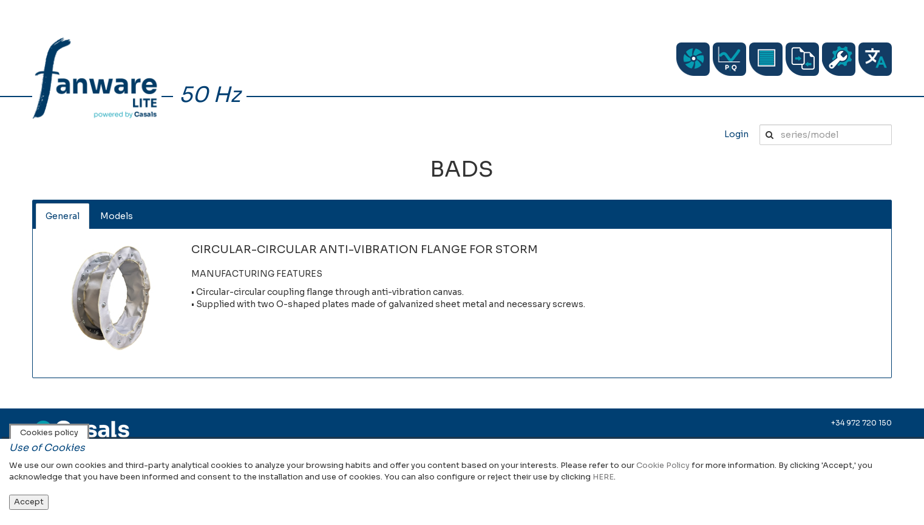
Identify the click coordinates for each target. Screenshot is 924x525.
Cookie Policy (663, 465)
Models (116, 216)
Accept (29, 501)
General (63, 216)
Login (736, 134)
